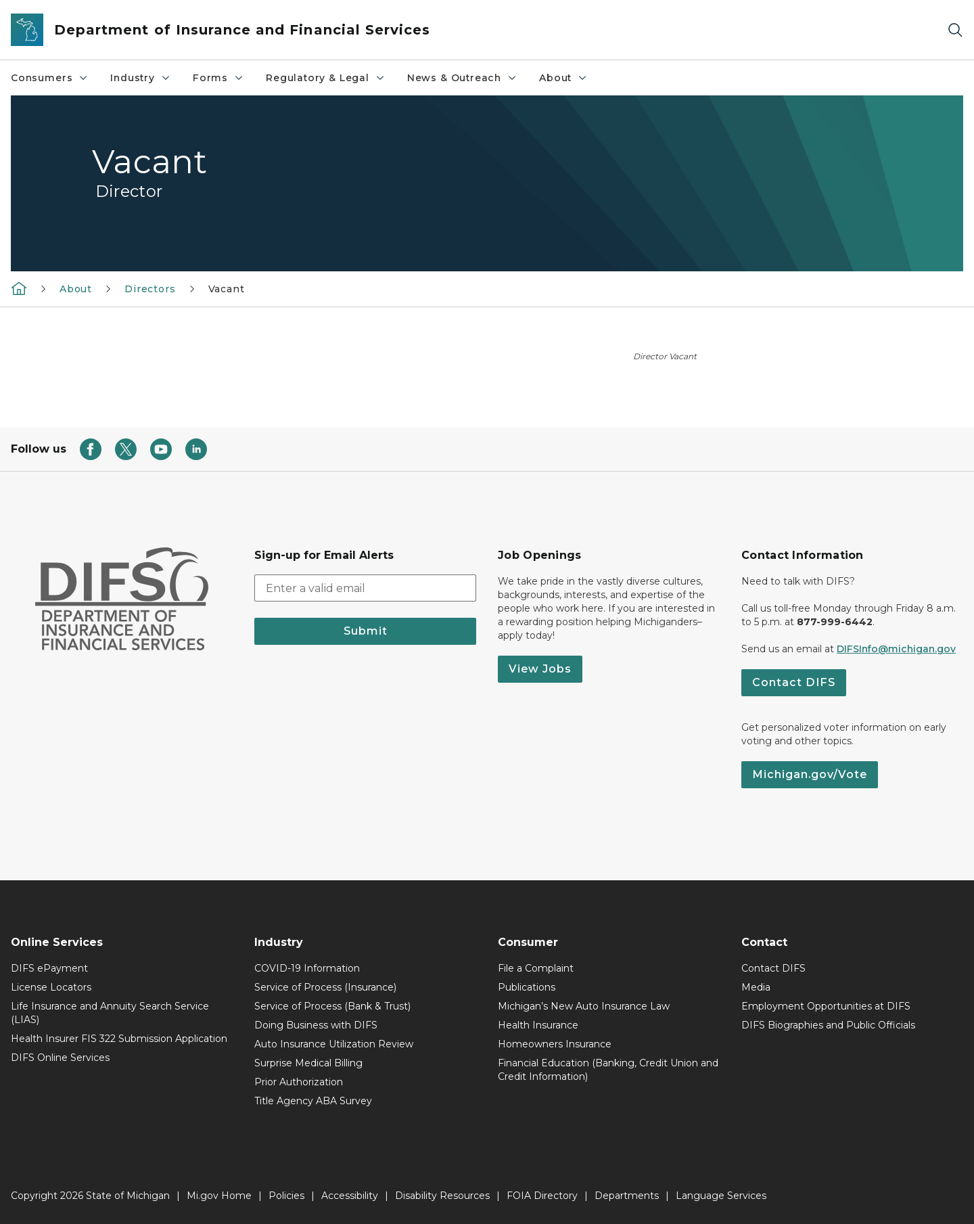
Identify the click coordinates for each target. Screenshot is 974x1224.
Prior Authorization (298, 1082)
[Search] (955, 30)
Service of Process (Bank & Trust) (332, 1006)
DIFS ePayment (49, 968)
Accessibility (349, 1195)
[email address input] (365, 588)
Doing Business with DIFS (315, 1025)
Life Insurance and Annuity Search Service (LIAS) (110, 1013)
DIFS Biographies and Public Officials (828, 1025)
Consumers (50, 78)
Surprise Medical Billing (308, 1063)
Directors (149, 289)
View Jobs (540, 668)
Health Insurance (538, 1025)
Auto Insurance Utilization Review (333, 1044)
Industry (140, 78)
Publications (526, 987)
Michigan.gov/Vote (809, 774)
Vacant (226, 289)
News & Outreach (462, 78)
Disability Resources (442, 1195)
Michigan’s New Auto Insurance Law (584, 1006)
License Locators (51, 987)
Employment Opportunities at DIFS (825, 1006)
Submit (366, 631)
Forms (218, 78)
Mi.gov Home (219, 1195)
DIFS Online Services (60, 1057)
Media (755, 987)
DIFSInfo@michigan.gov (896, 649)
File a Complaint (536, 968)
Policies (286, 1195)
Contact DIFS (793, 682)
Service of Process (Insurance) (325, 987)
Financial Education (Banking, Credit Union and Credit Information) (608, 1070)
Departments (627, 1195)
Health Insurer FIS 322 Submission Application (119, 1039)
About (563, 78)
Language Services (721, 1195)
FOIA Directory (542, 1195)
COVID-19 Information (307, 968)
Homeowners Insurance (554, 1044)
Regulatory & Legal (326, 78)
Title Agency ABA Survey (313, 1101)
